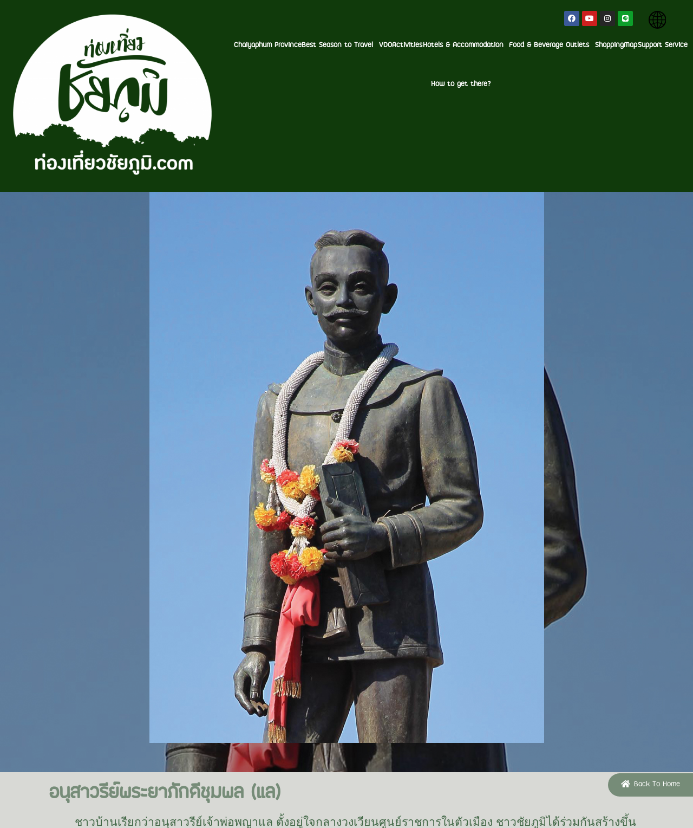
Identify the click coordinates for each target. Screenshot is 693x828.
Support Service (594, 45)
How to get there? (654, 45)
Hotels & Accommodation (374, 45)
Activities (310, 45)
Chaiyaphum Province (152, 45)
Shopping (528, 45)
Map (556, 45)
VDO (281, 45)
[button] (650, 785)
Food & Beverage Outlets (465, 45)
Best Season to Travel (230, 45)
